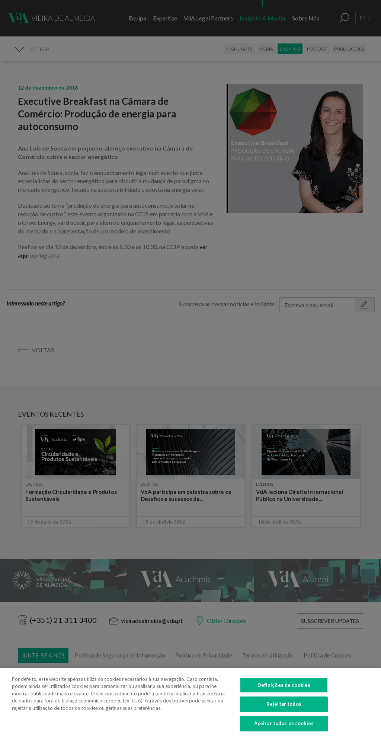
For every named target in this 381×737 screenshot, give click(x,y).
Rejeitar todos (283, 712)
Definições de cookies (284, 693)
